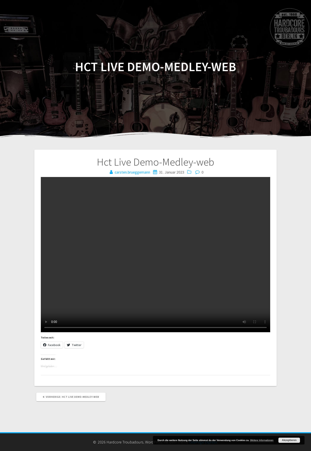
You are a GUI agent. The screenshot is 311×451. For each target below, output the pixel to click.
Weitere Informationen (261, 440)
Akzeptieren (289, 440)
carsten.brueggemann (132, 172)
